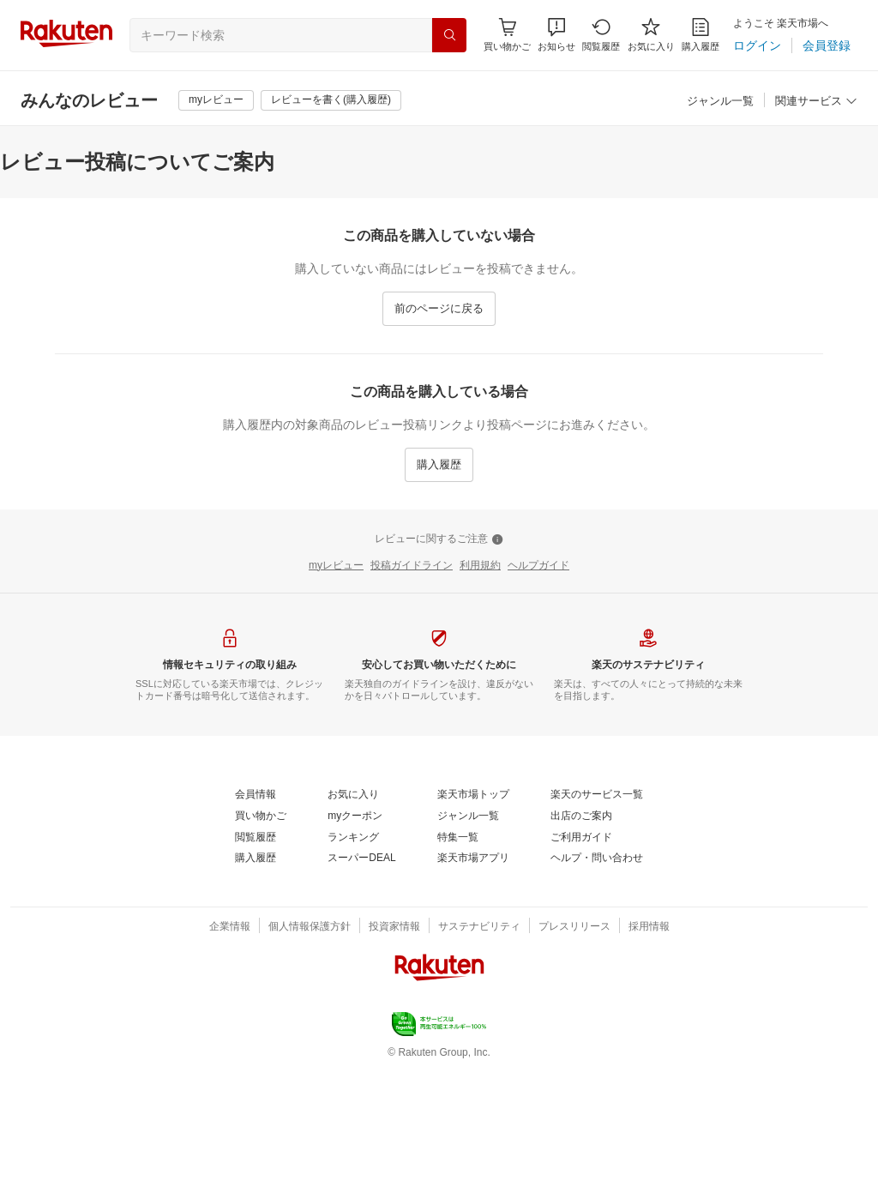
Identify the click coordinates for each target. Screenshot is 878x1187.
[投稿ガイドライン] (411, 566)
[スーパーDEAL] (361, 858)
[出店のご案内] (581, 816)
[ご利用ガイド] (581, 838)
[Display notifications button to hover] (507, 34)
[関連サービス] (816, 101)
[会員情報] (255, 795)
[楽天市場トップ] (473, 795)
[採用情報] (649, 927)
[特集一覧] (457, 838)
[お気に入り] (651, 34)
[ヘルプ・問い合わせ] (596, 858)
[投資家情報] (394, 927)
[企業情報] (229, 927)
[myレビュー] (216, 100)
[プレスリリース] (574, 927)
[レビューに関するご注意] (439, 539)
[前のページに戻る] (439, 309)
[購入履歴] (700, 34)
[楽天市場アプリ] (473, 858)
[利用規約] (480, 566)
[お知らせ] (556, 34)
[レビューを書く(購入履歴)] (331, 100)
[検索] (449, 35)
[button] (556, 34)
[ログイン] (757, 45)
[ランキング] (353, 838)
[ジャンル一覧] (720, 101)
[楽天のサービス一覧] (596, 795)
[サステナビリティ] (479, 927)
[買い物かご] (260, 816)
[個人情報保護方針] (309, 927)
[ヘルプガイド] (538, 566)
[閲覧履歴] (601, 34)
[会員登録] (827, 45)
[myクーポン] (355, 816)
